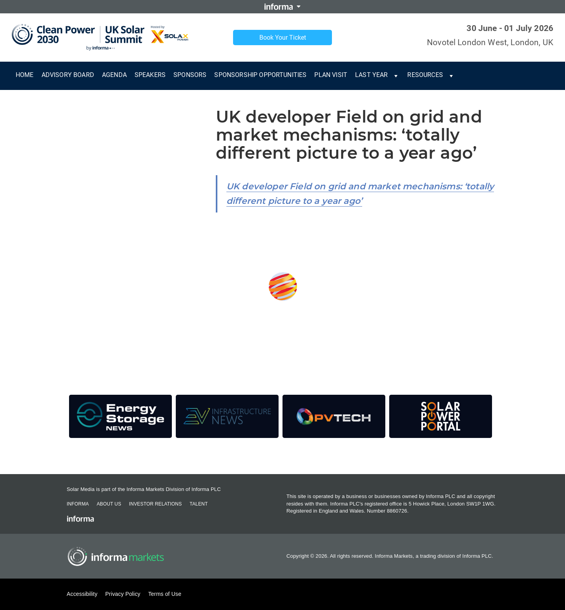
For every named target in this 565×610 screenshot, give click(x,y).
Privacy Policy (122, 594)
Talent (199, 504)
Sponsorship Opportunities (260, 75)
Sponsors (189, 75)
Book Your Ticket (282, 37)
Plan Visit (330, 75)
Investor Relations (155, 504)
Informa (78, 504)
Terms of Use (164, 594)
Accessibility (82, 594)
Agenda (114, 75)
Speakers (150, 75)
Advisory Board (68, 75)
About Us (109, 504)
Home (25, 75)
